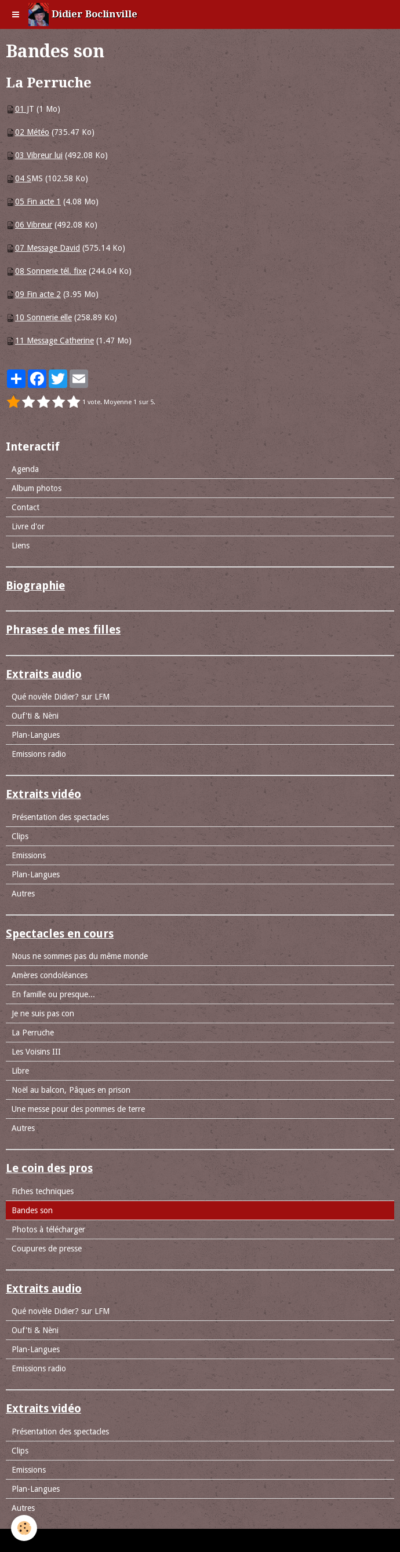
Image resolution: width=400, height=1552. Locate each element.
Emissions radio (39, 754)
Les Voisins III (36, 1051)
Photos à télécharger (48, 1229)
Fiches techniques (43, 1191)
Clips (20, 836)
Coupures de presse (47, 1248)
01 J (22, 109)
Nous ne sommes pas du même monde (80, 956)
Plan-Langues (36, 735)
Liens (21, 545)
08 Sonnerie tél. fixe (50, 271)
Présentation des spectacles (60, 817)
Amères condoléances (50, 975)
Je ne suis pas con (43, 1013)
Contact (25, 507)
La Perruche (33, 1032)
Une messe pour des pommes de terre (78, 1109)
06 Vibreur (33, 224)
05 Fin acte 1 (38, 201)
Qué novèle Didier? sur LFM (61, 696)
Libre (20, 1070)
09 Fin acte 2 (38, 294)
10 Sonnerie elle (43, 317)
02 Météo (32, 132)
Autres (23, 893)
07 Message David (47, 247)
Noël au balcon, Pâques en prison (71, 1090)
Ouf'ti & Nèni (35, 715)
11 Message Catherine (54, 340)
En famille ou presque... (53, 994)
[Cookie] (25, 1528)
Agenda (25, 469)
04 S (23, 178)
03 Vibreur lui (39, 155)
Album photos (36, 488)
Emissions (29, 855)
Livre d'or (28, 526)
